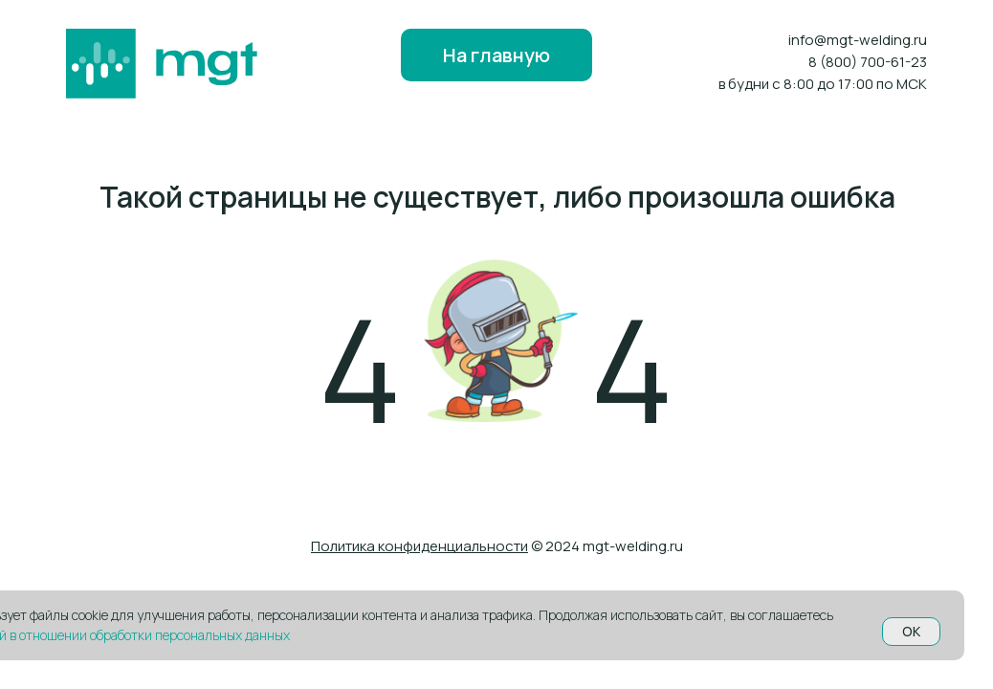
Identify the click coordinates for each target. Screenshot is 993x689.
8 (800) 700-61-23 (867, 62)
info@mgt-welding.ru (857, 40)
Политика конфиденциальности (419, 546)
